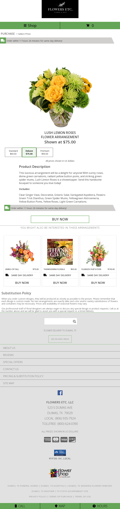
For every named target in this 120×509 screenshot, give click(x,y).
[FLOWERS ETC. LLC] (60, 17)
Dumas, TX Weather (43, 491)
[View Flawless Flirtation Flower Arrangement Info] (98, 251)
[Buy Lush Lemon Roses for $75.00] (60, 219)
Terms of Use (83, 496)
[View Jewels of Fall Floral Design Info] (22, 251)
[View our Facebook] (60, 394)
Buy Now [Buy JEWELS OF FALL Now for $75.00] (22, 283)
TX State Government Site (72, 491)
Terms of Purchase (60, 496)
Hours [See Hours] (100, 506)
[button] (60, 453)
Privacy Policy (38, 496)
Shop (30, 25)
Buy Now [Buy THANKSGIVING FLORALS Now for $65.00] (60, 283)
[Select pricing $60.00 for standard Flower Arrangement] (13, 152)
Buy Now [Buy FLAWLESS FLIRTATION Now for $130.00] (98, 283)
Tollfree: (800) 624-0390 (60, 424)
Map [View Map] (60, 506)
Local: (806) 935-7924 (60, 418)
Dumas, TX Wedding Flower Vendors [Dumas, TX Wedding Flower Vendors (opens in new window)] (90, 485)
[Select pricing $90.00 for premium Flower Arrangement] (45, 152)
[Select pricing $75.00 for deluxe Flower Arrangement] (29, 152)
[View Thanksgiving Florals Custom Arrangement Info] (60, 251)
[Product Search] (60, 321)
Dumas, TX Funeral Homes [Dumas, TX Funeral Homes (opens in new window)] (23, 485)
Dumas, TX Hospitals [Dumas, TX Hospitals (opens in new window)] (53, 485)
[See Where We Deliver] (60, 338)
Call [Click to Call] (20, 506)
